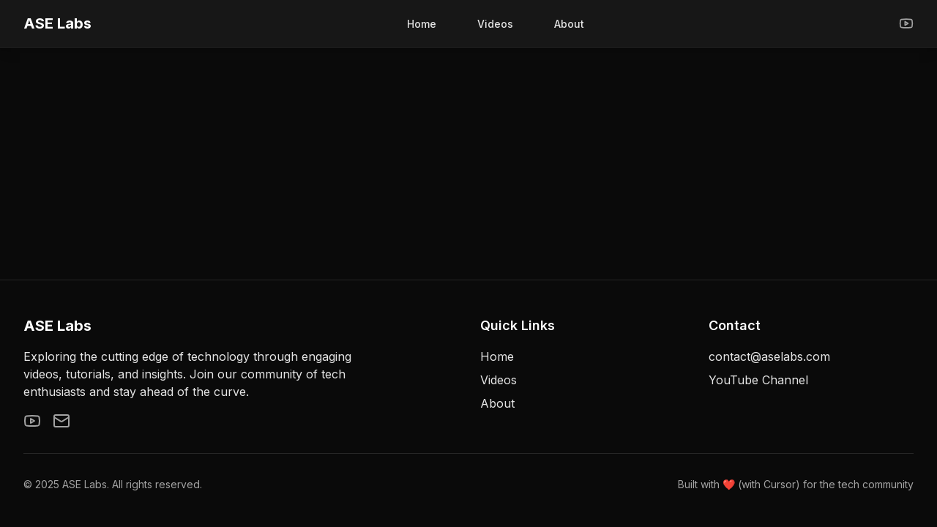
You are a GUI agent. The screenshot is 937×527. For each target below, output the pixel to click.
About (569, 24)
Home (421, 24)
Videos (495, 24)
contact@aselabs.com (769, 356)
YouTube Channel (758, 380)
